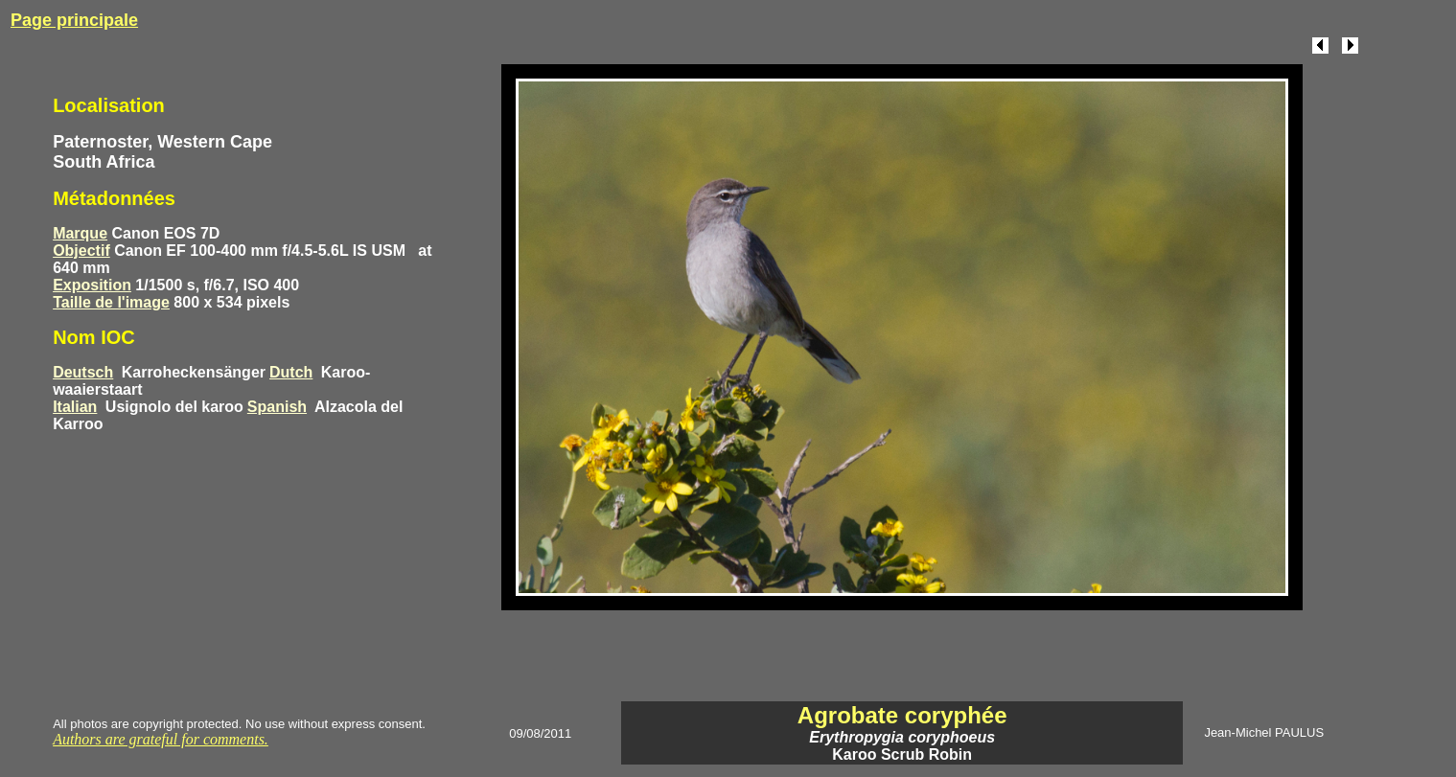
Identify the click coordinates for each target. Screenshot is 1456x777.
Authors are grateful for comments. (160, 739)
